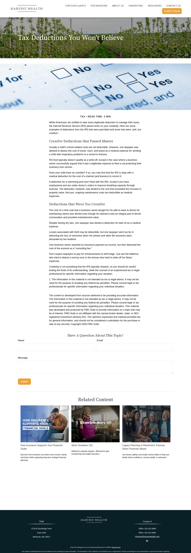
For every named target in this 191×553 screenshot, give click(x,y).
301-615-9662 (150, 533)
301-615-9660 (150, 529)
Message (23, 357)
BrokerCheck (116, 547)
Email (100, 340)
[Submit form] (24, 381)
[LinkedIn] (147, 541)
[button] (75, 5)
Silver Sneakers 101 (82, 445)
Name (21, 340)
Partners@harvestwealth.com (147, 536)
